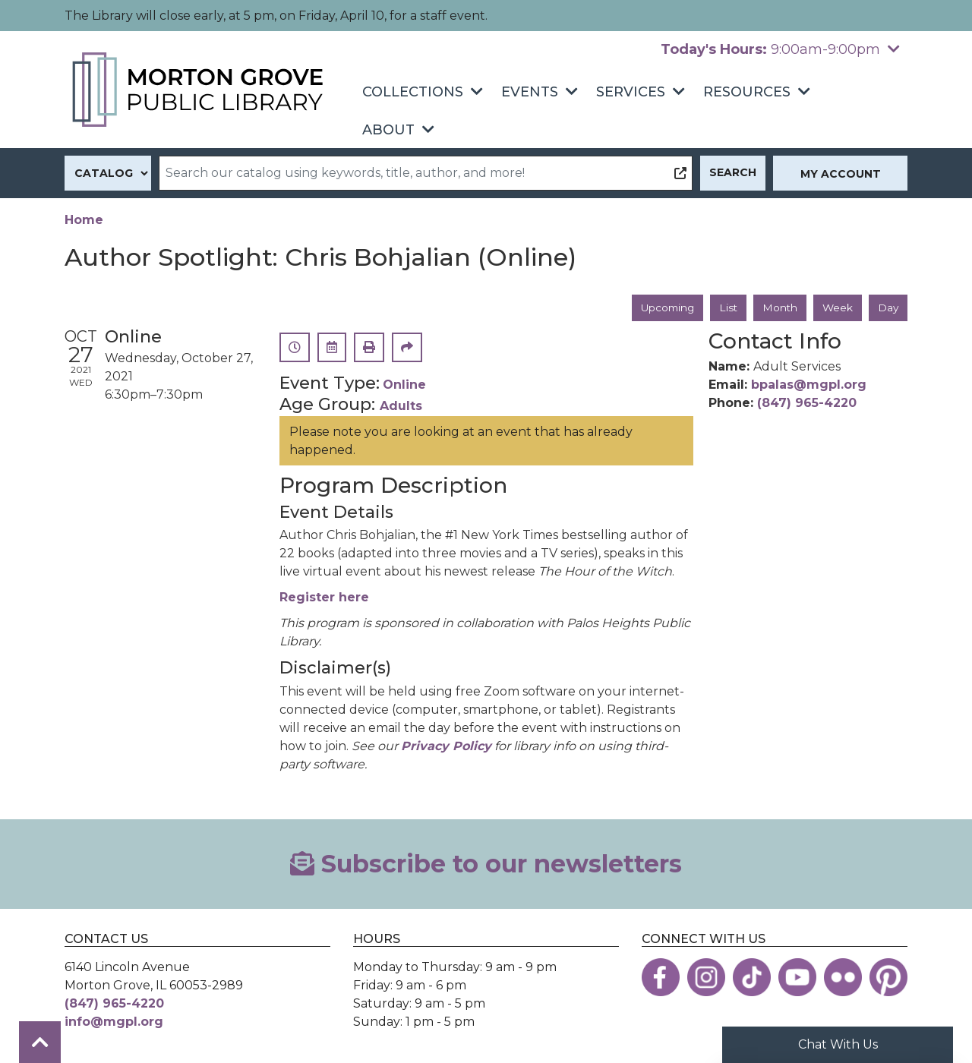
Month (778, 307)
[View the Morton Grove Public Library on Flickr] (843, 978)
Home (84, 220)
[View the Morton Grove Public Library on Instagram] (706, 978)
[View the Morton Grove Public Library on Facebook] (661, 978)
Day (887, 307)
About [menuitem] (388, 129)
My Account (840, 174)
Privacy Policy (446, 746)
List (725, 307)
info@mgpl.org (114, 1022)
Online (404, 385)
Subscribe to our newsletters (486, 863)
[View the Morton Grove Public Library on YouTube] (797, 978)
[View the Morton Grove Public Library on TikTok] (752, 978)
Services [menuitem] (630, 92)
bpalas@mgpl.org (808, 385)
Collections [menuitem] (412, 92)
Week (836, 307)
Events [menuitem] (529, 92)
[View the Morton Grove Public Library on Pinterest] (888, 978)
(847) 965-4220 (807, 403)
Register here (324, 598)
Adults (401, 406)
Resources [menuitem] (747, 92)
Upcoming (663, 307)
